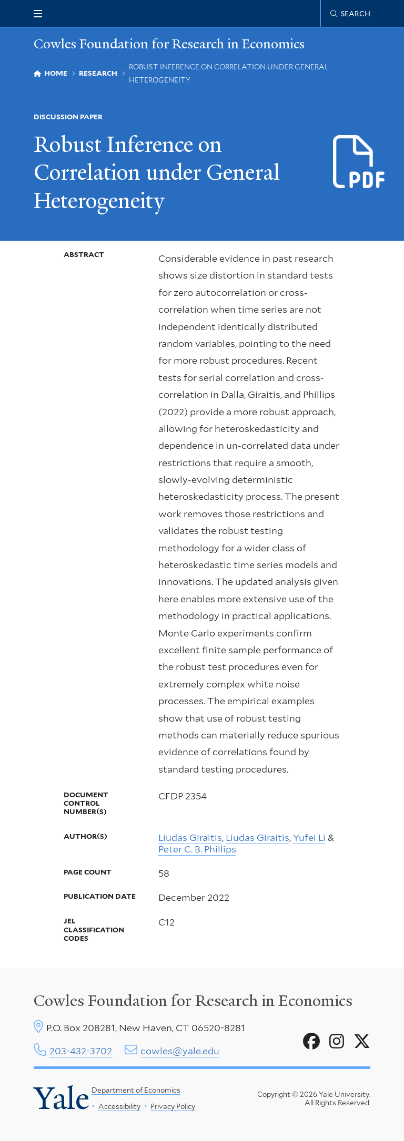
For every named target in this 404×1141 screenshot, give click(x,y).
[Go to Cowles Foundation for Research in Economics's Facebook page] (311, 1041)
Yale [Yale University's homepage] (61, 1098)
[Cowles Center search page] (350, 13)
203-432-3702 (80, 1050)
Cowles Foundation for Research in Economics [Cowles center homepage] (193, 1001)
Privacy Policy (172, 1106)
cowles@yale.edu (179, 1050)
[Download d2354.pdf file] (359, 162)
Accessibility (119, 1106)
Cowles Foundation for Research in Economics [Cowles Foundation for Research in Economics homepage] (169, 44)
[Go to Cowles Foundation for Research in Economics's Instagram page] (336, 1041)
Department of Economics (136, 1090)
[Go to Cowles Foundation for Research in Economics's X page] (362, 1041)
